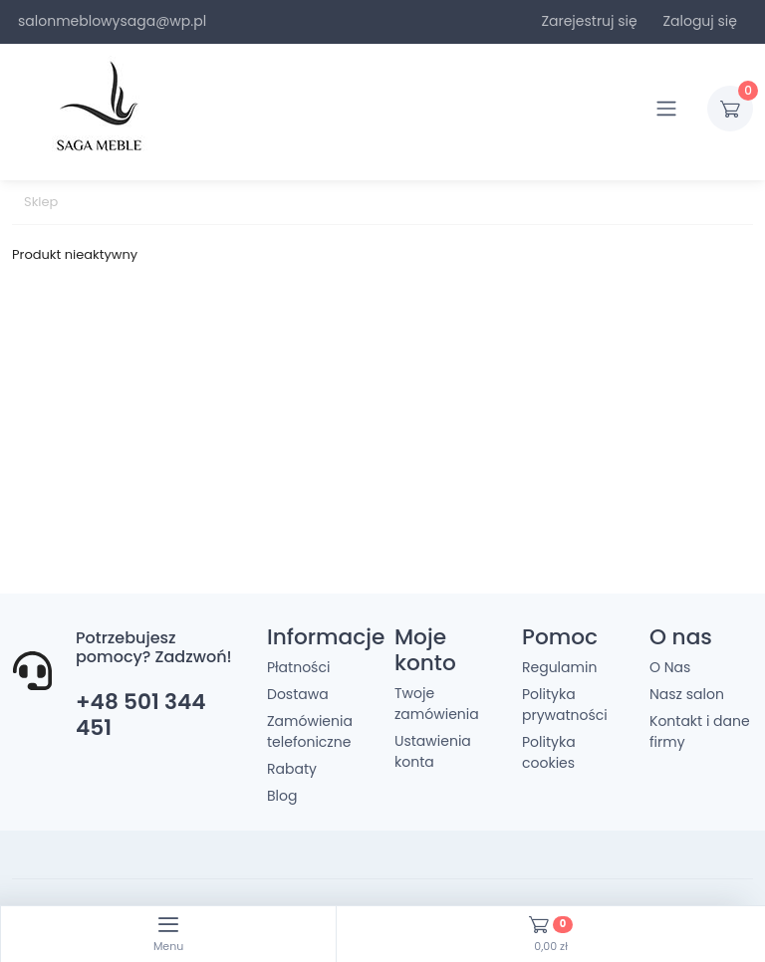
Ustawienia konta (432, 751)
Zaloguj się (699, 21)
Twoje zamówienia (436, 703)
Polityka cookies (549, 752)
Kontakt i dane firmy (699, 731)
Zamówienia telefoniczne (310, 731)
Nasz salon (686, 694)
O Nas (669, 667)
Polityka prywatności (565, 704)
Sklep (41, 201)
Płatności (298, 667)
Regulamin (559, 667)
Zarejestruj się (589, 21)
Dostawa (298, 694)
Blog (282, 796)
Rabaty (292, 769)
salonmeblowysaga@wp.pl (112, 21)
